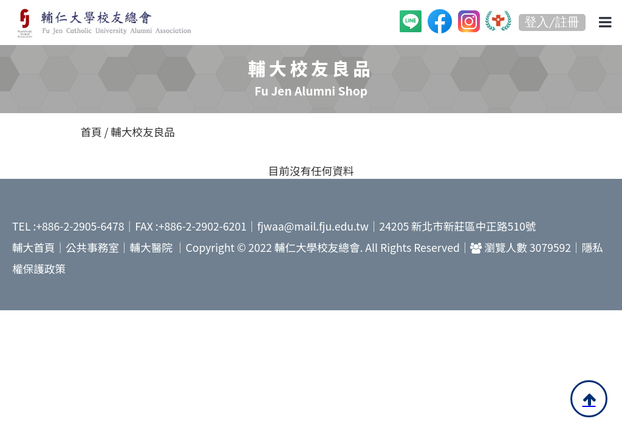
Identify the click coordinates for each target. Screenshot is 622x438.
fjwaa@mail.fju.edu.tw (313, 226)
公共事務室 (92, 247)
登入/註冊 (552, 22)
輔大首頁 (33, 247)
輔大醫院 (151, 247)
